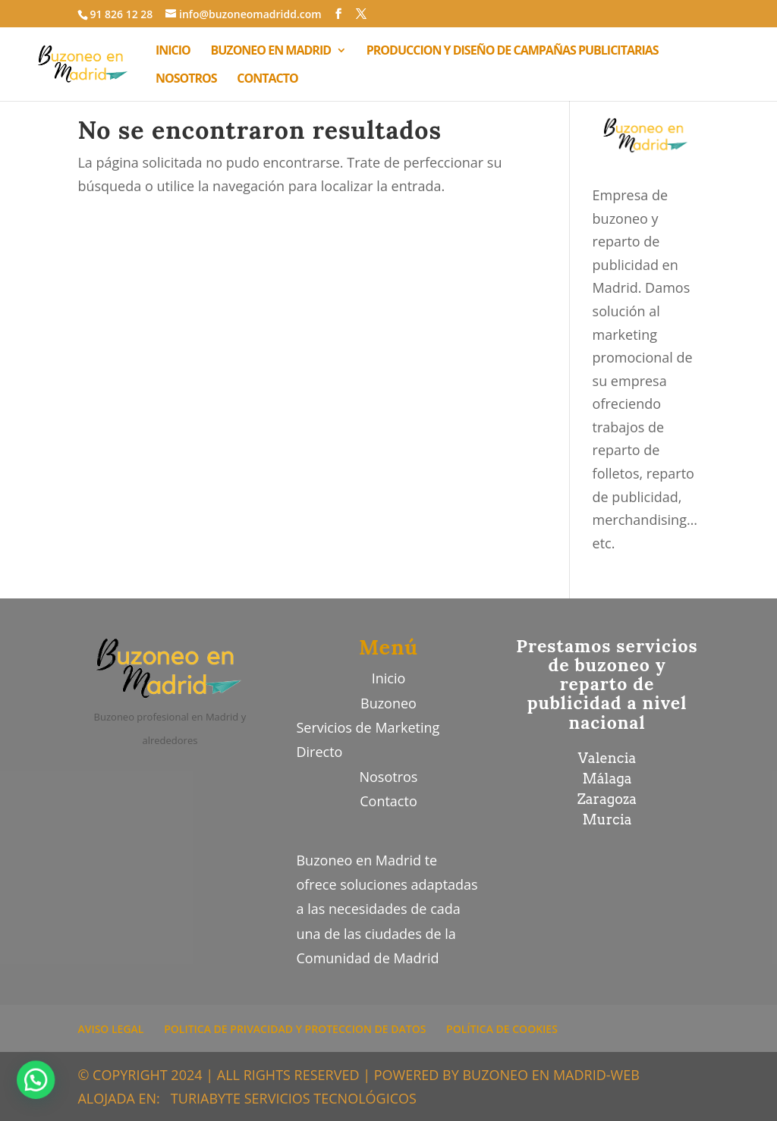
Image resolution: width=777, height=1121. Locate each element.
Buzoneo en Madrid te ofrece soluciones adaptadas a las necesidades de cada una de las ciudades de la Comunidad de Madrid (386, 909)
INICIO (173, 51)
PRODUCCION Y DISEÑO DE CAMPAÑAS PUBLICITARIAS (512, 51)
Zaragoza (607, 799)
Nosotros (388, 777)
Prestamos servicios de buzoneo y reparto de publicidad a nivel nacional (606, 684)
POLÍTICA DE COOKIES (502, 1029)
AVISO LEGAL (110, 1029)
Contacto (388, 801)
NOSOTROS (186, 79)
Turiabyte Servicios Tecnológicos (294, 1098)
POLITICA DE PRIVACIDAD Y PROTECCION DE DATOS (295, 1029)
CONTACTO (267, 79)
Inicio (389, 678)
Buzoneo (388, 703)
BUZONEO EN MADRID (271, 51)
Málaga (606, 779)
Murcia (607, 819)
